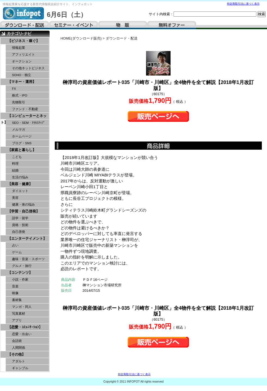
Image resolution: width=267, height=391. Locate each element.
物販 (122, 25)
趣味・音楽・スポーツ (28, 259)
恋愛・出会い (22, 334)
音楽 (15, 286)
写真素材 (18, 313)
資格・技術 (20, 225)
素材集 (17, 300)
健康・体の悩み (23, 204)
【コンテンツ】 (20, 272)
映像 (15, 293)
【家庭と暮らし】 (22, 150)
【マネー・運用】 (22, 82)
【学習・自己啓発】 (24, 211)
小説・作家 (20, 279)
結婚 (15, 170)
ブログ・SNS (22, 143)
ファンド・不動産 (25, 109)
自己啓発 (18, 231)
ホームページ (22, 136)
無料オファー (171, 25)
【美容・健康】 (20, 184)
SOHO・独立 (21, 75)
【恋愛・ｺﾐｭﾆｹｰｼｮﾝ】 (25, 327)
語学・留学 (20, 218)
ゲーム (17, 252)
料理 (15, 163)
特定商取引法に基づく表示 (243, 3)
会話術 (17, 340)
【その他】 (16, 354)
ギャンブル (20, 368)
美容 (15, 197)
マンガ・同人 (22, 306)
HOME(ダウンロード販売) (81, 38)
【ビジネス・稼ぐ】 (24, 41)
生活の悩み (20, 177)
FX (14, 88)
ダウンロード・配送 (24, 25)
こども (17, 156)
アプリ (17, 320)
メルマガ (18, 129)
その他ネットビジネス (28, 68)
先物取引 (18, 102)
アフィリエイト (23, 54)
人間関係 (18, 347)
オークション (22, 61)
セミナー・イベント (73, 25)
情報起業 (18, 47)
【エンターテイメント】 (27, 238)
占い (15, 245)
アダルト (18, 361)
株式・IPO (19, 95)
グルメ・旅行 (22, 265)
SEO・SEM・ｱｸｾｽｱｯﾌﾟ (28, 122)
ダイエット (20, 191)
